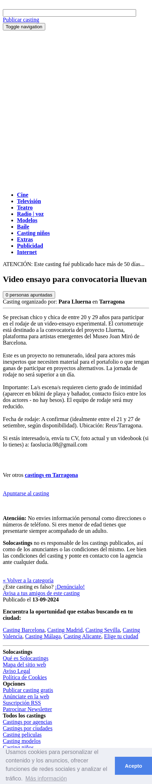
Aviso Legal (16, 671)
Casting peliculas (22, 735)
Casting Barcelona (24, 630)
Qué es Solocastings (25, 658)
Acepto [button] (133, 766)
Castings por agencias (27, 722)
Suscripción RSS (22, 703)
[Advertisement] (76, 110)
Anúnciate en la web (26, 696)
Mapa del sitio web (24, 665)
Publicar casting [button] (21, 20)
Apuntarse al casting (26, 493)
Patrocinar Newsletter (27, 709)
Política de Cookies (25, 677)
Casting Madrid (65, 630)
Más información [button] (46, 779)
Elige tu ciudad (121, 636)
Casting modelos (22, 741)
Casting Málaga (43, 636)
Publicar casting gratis (28, 690)
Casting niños (18, 747)
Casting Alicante (82, 636)
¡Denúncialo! (70, 587)
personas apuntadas (29, 295)
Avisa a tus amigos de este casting (41, 593)
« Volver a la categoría (28, 580)
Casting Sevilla (103, 630)
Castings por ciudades (27, 728)
